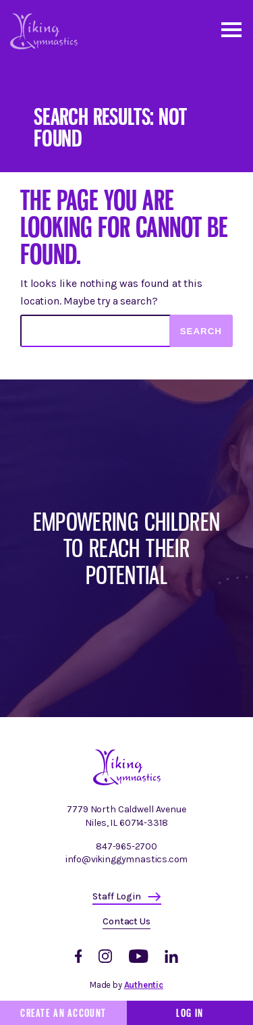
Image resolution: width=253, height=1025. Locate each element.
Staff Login (116, 896)
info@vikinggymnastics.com (126, 859)
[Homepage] (127, 782)
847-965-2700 (126, 846)
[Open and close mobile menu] (230, 29)
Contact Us (126, 921)
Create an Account (63, 1013)
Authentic (143, 985)
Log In (189, 1013)
